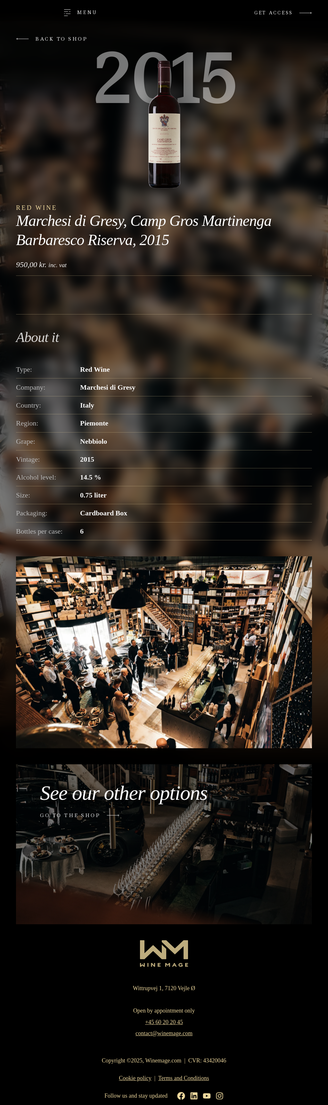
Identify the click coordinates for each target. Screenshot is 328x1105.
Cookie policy (135, 1078)
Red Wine (36, 207)
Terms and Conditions (183, 1078)
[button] (54, 38)
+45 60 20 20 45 (164, 1022)
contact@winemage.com (164, 1033)
